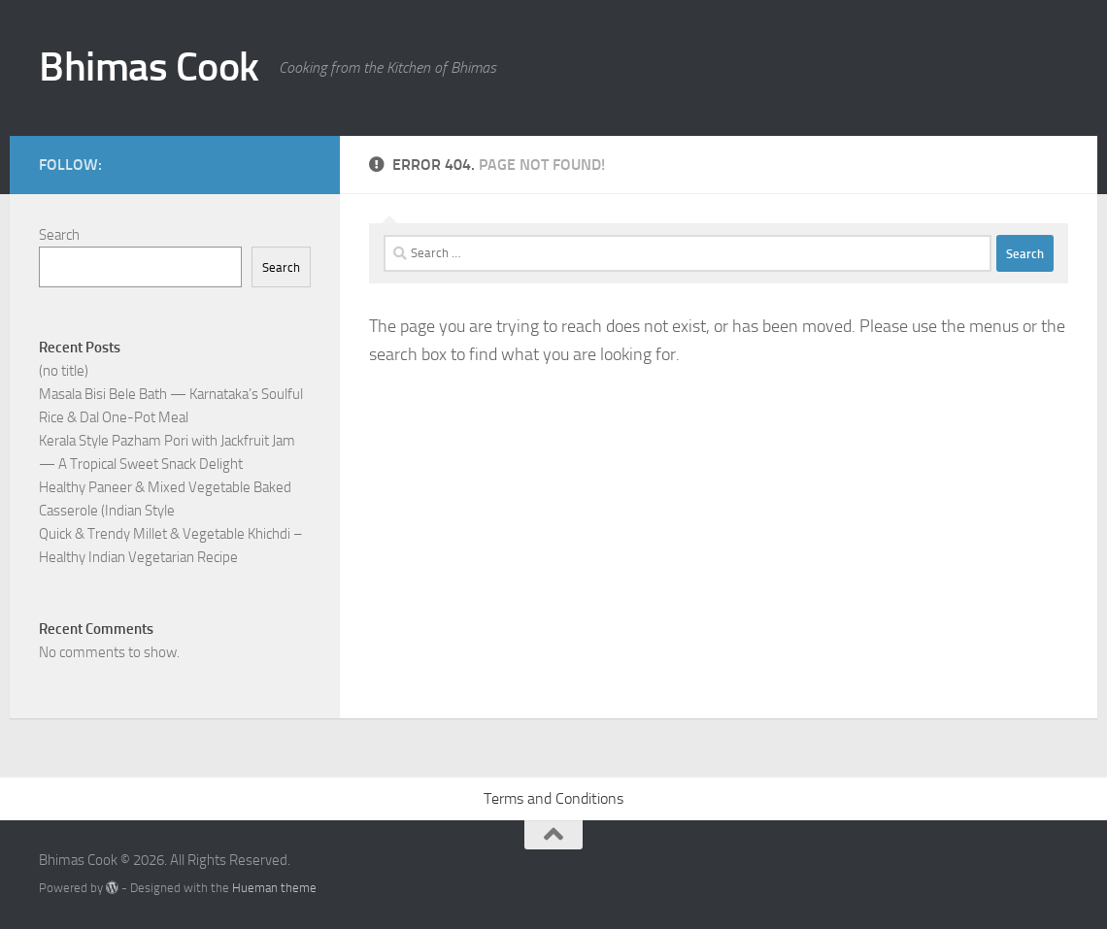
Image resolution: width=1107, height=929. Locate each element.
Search (59, 235)
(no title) (63, 371)
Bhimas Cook (149, 67)
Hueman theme (274, 887)
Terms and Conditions (553, 798)
